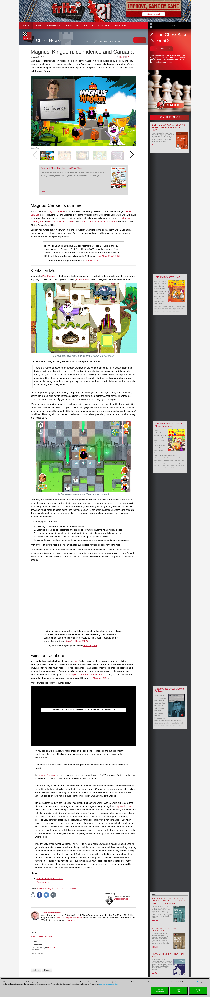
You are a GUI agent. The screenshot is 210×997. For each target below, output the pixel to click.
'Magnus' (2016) (100, 678)
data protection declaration (108, 984)
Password (37, 945)
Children (40, 889)
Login (173, 26)
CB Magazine (71, 25)
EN (113, 41)
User (35, 942)
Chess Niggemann (121, 899)
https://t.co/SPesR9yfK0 (108, 256)
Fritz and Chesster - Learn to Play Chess (62, 168)
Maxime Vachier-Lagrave (60, 221)
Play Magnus (48, 276)
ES (116, 41)
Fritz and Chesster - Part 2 (168, 277)
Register (51, 948)
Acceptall (198, 990)
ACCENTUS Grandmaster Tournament (98, 221)
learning (48, 889)
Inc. (75, 661)
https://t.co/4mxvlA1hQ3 (76, 641)
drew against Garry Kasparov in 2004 (84, 674)
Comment (35, 950)
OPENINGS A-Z (53, 25)
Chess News (48, 40)
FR (119, 41)
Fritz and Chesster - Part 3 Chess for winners (168, 424)
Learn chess (121, 25)
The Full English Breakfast (69, 917)
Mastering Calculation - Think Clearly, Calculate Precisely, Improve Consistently (169, 900)
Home (38, 25)
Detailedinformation (160, 990)
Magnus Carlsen (56, 211)
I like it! (122, 57)
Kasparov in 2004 (123, 806)
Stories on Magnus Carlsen (50, 878)
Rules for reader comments (41, 936)
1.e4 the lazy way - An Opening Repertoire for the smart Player (168, 127)
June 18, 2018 (90, 645)
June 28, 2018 (91, 260)
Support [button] (103, 25)
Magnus (71, 920)
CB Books (88, 25)
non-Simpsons (83, 279)
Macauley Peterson (51, 912)
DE (110, 41)
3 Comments (131, 57)
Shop (26, 25)
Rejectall (179, 990)
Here (199, 982)
